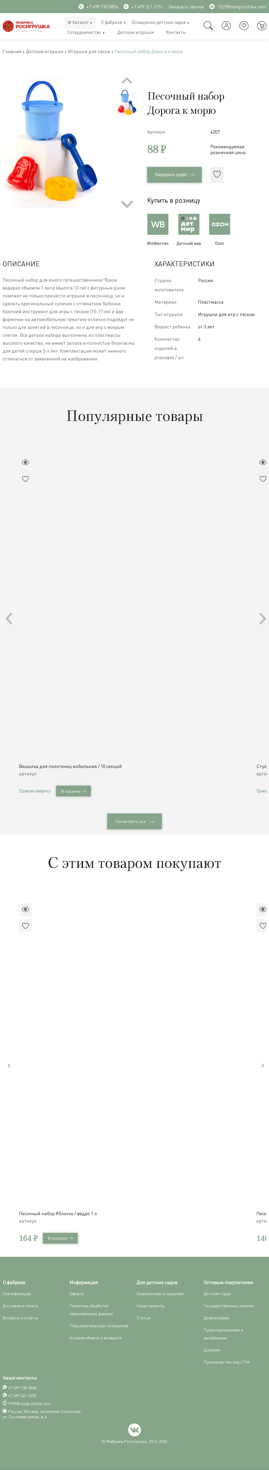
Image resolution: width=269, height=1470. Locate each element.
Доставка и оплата (20, 1305)
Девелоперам (216, 1317)
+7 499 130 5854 (98, 6)
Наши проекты (151, 1305)
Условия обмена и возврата (95, 1337)
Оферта (77, 1293)
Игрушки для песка (89, 51)
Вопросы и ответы (20, 1317)
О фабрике (111, 22)
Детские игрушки (135, 32)
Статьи (143, 1317)
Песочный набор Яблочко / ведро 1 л (58, 1213)
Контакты (176, 32)
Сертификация (17, 1293)
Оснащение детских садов (159, 22)
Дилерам (212, 1349)
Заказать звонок (186, 6)
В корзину (73, 791)
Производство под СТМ (227, 1362)
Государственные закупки (229, 1305)
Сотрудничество (84, 32)
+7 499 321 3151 (143, 6)
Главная (12, 51)
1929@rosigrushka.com (237, 6)
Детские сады (217, 1293)
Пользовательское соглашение (99, 1325)
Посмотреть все (134, 821)
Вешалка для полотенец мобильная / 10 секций (70, 766)
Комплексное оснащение (160, 1293)
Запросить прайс (174, 174)
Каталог (81, 22)
